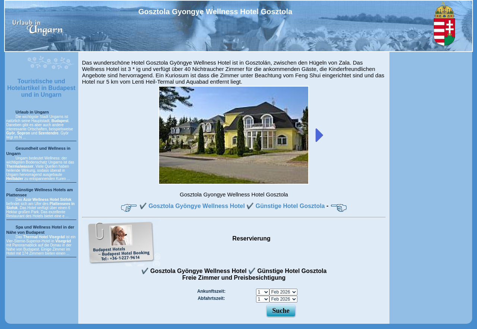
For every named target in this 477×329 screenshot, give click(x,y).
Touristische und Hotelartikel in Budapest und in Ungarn (41, 88)
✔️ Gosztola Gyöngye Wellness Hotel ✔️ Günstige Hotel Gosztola (232, 206)
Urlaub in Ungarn (32, 112)
